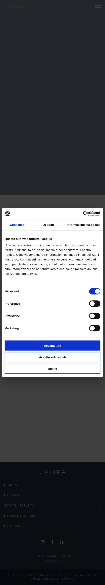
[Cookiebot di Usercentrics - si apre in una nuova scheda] (83, 213)
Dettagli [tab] (48, 224)
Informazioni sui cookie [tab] (83, 224)
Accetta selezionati (52, 357)
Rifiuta (52, 368)
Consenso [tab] (17, 224)
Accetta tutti (52, 345)
